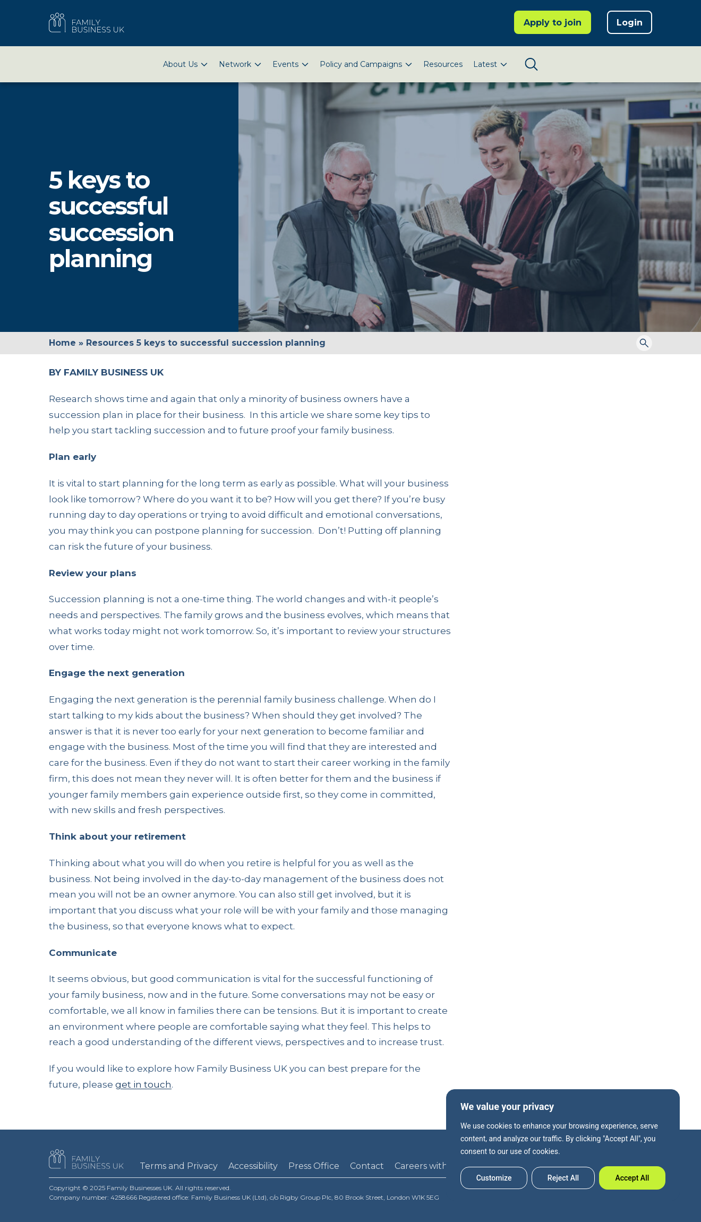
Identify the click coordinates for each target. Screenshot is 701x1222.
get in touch (143, 1084)
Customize (494, 1178)
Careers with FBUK (434, 1166)
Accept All (632, 1178)
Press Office (313, 1166)
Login (630, 23)
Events (285, 64)
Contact (367, 1166)
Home (62, 343)
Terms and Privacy (179, 1166)
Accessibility (253, 1166)
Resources (443, 64)
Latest (485, 64)
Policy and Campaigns (361, 64)
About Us (180, 64)
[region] (563, 1145)
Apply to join (553, 23)
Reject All (563, 1178)
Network (235, 64)
